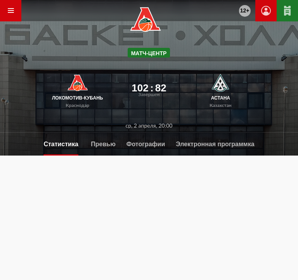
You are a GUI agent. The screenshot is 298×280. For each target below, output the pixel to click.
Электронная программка (215, 144)
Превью (103, 144)
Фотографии (145, 144)
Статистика (60, 144)
